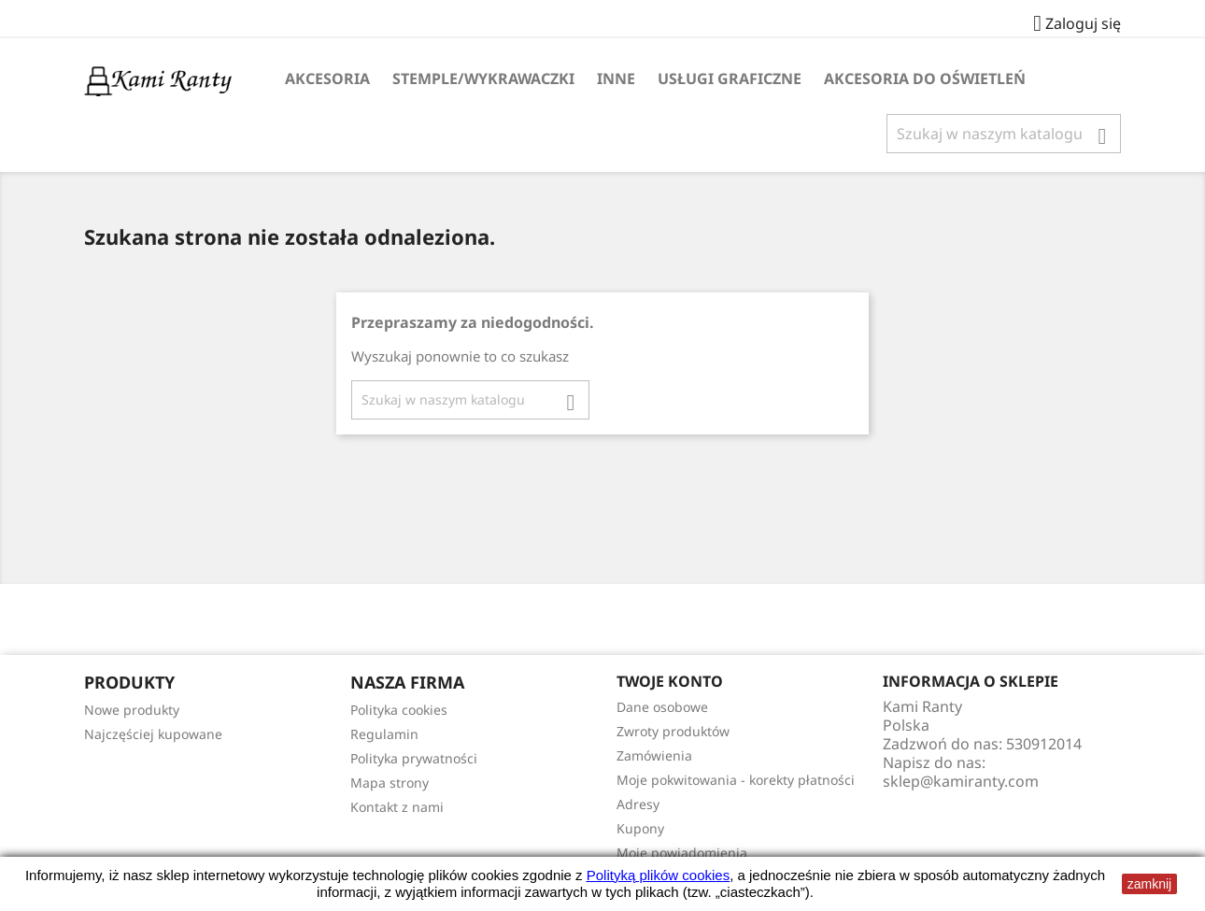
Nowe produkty (131, 710)
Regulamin (384, 734)
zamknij (1149, 883)
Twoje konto (670, 681)
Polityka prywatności (413, 758)
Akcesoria (327, 78)
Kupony (640, 828)
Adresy (638, 804)
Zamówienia (654, 755)
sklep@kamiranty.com (961, 781)
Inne (616, 78)
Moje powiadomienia (682, 852)
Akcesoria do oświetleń (925, 78)
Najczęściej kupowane (153, 734)
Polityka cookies (398, 710)
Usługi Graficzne (729, 78)
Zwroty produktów (673, 731)
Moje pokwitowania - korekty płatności (736, 780)
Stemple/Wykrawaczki (483, 78)
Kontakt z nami (397, 807)
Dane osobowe (662, 707)
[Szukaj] (1003, 133)
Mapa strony (389, 782)
